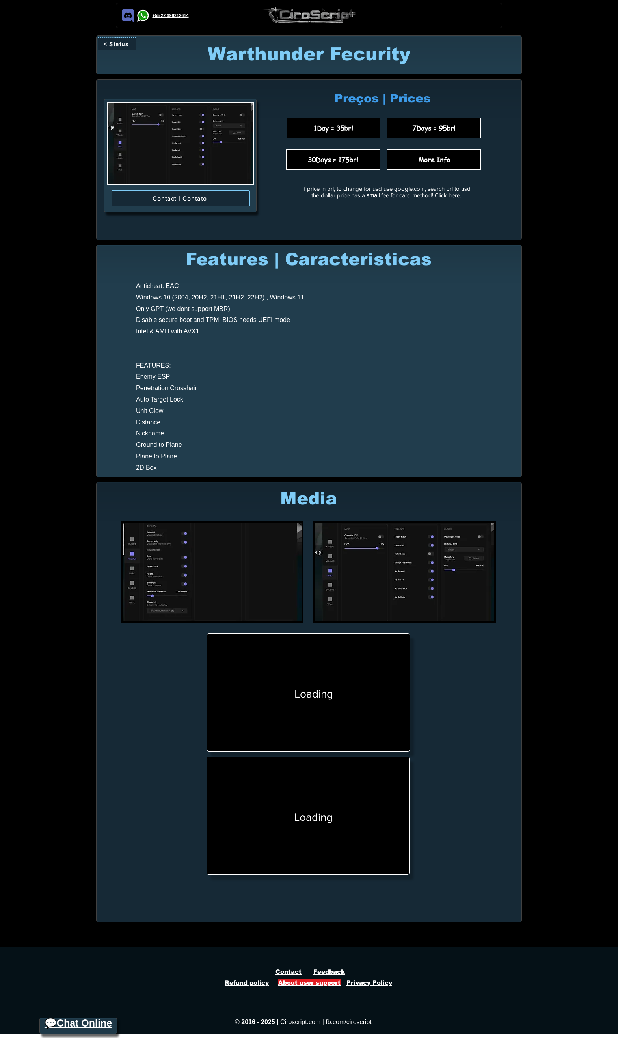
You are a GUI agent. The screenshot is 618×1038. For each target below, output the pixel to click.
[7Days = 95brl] (434, 128)
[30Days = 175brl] (333, 159)
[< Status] (117, 43)
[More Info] (434, 159)
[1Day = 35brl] (333, 128)
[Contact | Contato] (181, 198)
